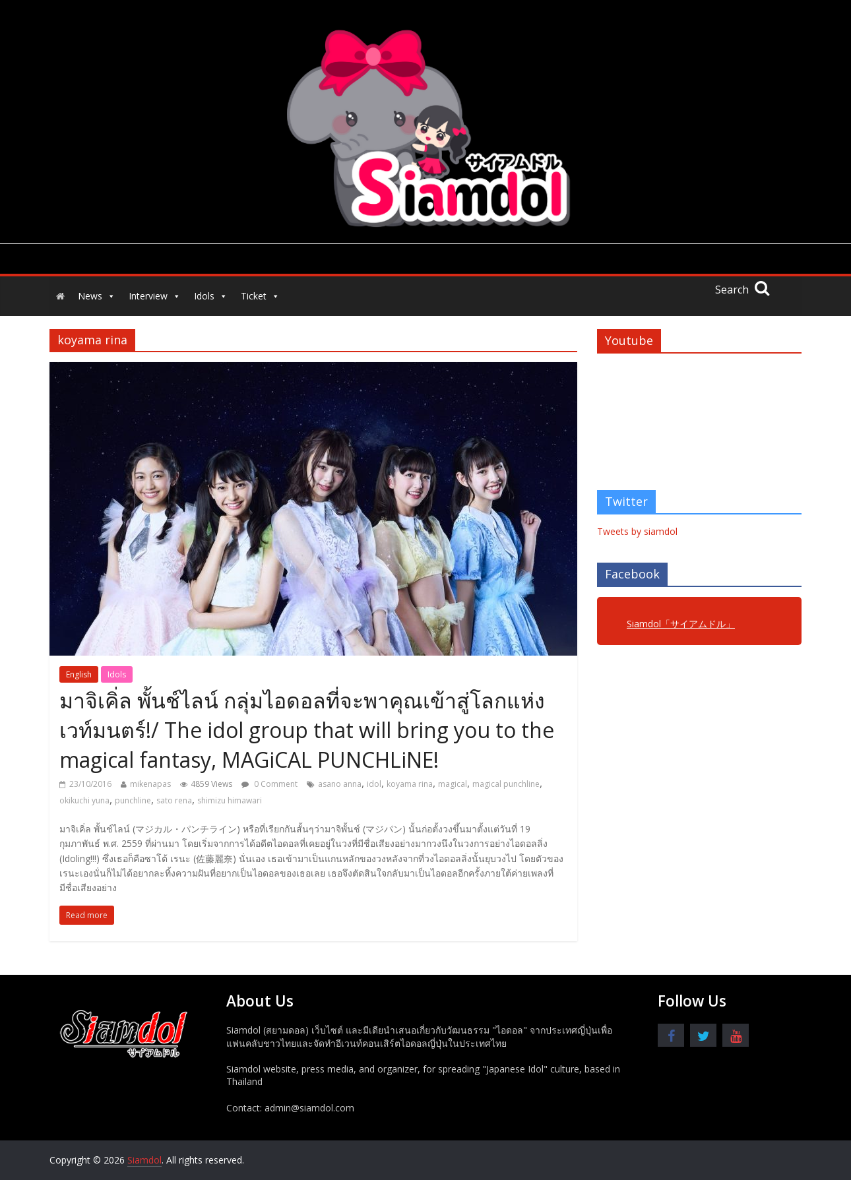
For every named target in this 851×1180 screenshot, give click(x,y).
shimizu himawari (229, 800)
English (79, 674)
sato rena (174, 800)
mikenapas (150, 784)
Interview (155, 296)
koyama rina (410, 784)
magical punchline (506, 784)
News (96, 296)
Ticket (260, 296)
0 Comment (269, 784)
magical (452, 784)
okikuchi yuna (84, 800)
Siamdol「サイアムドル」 (681, 623)
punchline (133, 800)
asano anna (340, 784)
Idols (211, 296)
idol (374, 784)
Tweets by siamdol (637, 531)
